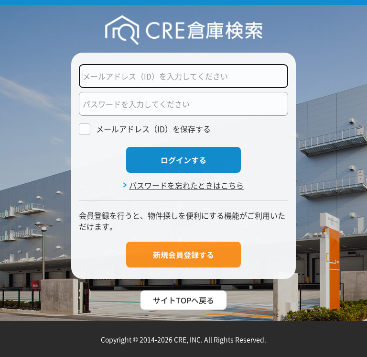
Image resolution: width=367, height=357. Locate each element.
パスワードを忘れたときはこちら (186, 185)
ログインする (183, 160)
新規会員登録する (183, 254)
